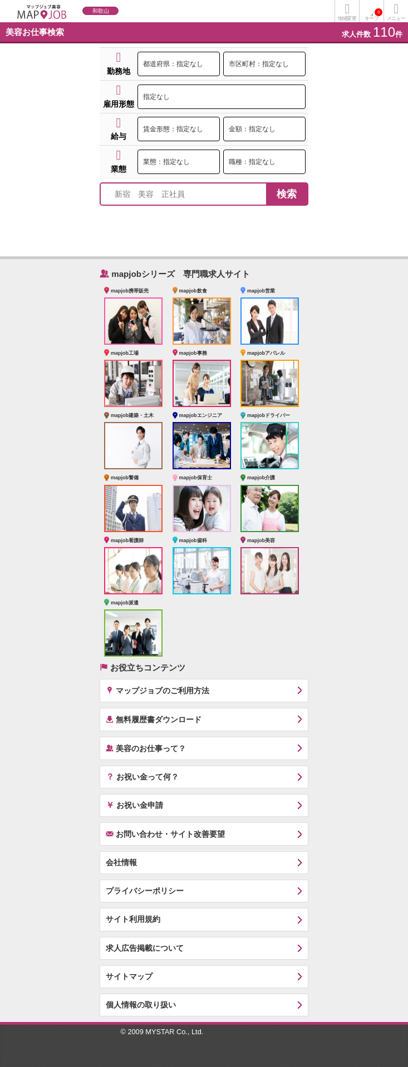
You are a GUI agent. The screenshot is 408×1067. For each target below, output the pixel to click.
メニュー (396, 18)
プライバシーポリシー (145, 890)
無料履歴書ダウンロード (153, 719)
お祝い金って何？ (142, 776)
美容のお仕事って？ (146, 748)
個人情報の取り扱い (141, 1004)
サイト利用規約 (133, 919)
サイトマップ (129, 976)
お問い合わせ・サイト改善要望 (165, 833)
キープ (373, 14)
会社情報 (121, 862)
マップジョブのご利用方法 (157, 690)
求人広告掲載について (145, 948)
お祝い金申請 (134, 805)
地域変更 (347, 18)
